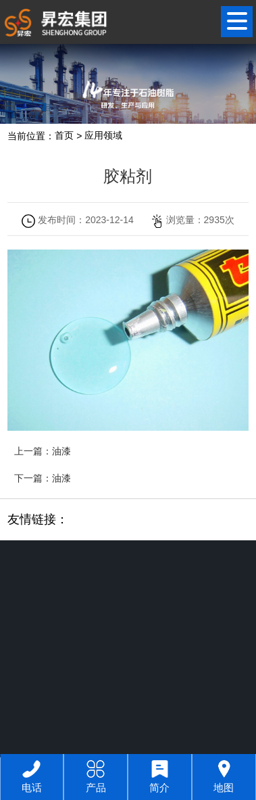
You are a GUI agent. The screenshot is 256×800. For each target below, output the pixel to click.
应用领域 (103, 136)
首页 (64, 136)
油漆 (61, 451)
